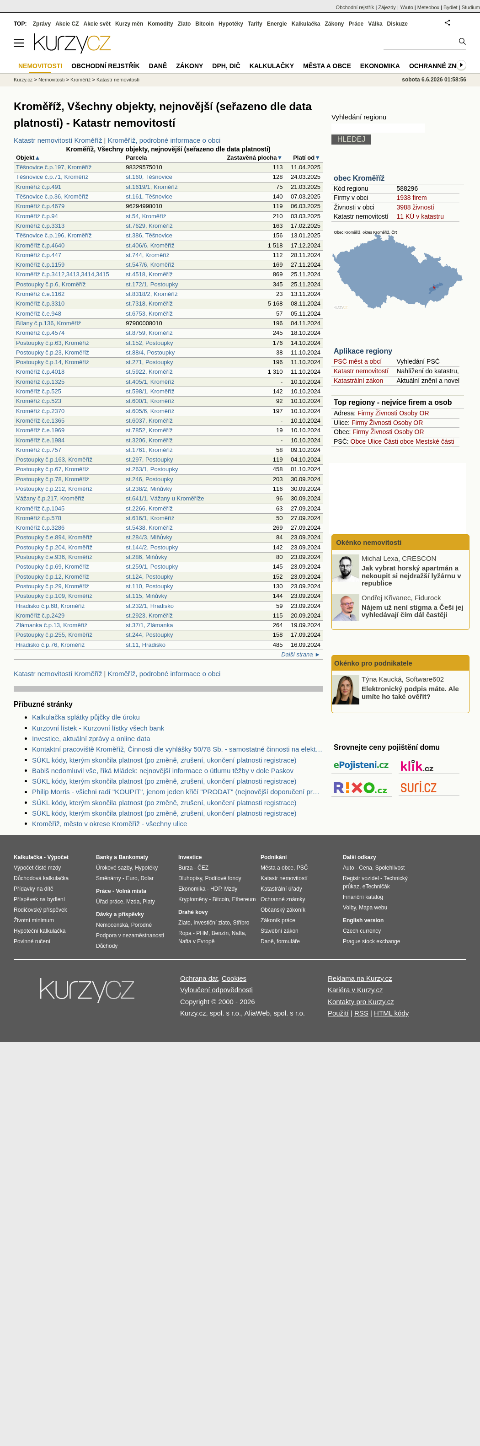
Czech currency (362, 931)
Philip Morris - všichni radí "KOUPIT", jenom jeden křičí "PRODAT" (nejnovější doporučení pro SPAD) (177, 792)
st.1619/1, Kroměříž (151, 186)
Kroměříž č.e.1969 (40, 430)
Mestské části (435, 441)
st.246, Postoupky (149, 479)
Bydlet (450, 7)
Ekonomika (380, 66)
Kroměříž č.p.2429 (40, 615)
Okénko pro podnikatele (373, 663)
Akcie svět (97, 24)
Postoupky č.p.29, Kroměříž (52, 586)
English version (363, 920)
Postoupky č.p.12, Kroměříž (52, 576)
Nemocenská (112, 925)
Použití (338, 1013)
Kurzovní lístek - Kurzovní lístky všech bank (98, 728)
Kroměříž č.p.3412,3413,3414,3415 (62, 274)
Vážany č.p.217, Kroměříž (50, 498)
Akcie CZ (67, 24)
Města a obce (327, 66)
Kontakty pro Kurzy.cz (361, 1001)
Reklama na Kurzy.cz (360, 978)
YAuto (406, 7)
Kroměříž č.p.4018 (40, 371)
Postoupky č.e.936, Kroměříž (54, 557)
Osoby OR (414, 413)
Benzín (220, 933)
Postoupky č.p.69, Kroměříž (52, 566)
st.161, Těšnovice (149, 196)
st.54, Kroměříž (146, 216)
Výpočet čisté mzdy (37, 868)
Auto (348, 868)
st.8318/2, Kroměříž (151, 293)
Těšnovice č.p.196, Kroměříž (53, 235)
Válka (375, 24)
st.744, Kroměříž (147, 255)
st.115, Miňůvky (146, 595)
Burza (185, 868)
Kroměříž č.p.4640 (40, 245)
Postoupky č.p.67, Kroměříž (52, 469)
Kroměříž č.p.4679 (40, 206)
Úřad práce (109, 901)
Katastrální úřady (281, 889)
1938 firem (411, 197)
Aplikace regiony (363, 351)
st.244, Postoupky (149, 634)
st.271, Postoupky (149, 362)
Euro (131, 878)
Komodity (160, 24)
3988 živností (415, 207)
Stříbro (241, 922)
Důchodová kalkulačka (41, 878)
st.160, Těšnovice (149, 176)
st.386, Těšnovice (149, 235)
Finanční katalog (363, 897)
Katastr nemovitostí (361, 371)
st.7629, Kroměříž (149, 225)
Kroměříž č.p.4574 (40, 332)
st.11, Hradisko (145, 644)
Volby (349, 907)
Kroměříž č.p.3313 (40, 225)
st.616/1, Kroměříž (150, 518)
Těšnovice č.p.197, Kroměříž (53, 167)
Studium (471, 7)
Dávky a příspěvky (120, 914)
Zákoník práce (278, 920)
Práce (356, 24)
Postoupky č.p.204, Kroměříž (54, 547)
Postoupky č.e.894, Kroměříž (54, 537)
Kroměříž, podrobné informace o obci (164, 140)
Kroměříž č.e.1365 (40, 420)
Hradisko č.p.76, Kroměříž (50, 644)
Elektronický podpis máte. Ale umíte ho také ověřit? (410, 692)
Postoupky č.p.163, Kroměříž (54, 459)
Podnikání (274, 857)
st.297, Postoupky (149, 459)
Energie (277, 24)
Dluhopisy (190, 878)
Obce (358, 441)
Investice (190, 857)
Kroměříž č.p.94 (37, 216)
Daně (158, 66)
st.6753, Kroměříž (149, 313)
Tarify (255, 24)
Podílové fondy (223, 878)
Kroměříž (80, 79)
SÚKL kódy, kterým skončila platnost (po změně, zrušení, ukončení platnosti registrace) (164, 760)
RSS (361, 1013)
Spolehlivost (390, 868)
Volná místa (131, 891)
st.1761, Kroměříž (149, 449)
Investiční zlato (211, 922)
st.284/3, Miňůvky (149, 537)
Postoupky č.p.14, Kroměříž (52, 362)
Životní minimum (34, 920)
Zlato (184, 24)
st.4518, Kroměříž (149, 274)
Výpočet (58, 857)
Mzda (132, 901)
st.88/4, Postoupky (150, 352)
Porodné (141, 925)
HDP (215, 889)
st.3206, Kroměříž (149, 440)
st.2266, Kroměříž (149, 508)
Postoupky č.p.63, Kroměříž (52, 342)
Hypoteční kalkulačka (39, 931)
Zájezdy (387, 7)
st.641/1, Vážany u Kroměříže (165, 498)
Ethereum (244, 899)
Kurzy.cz (23, 79)
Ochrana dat (199, 978)
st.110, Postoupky (149, 586)
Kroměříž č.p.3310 (40, 303)
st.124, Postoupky (149, 576)
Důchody (106, 946)
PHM (202, 933)
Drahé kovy (193, 912)
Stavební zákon (280, 931)
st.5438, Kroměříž (149, 527)
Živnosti (386, 413)
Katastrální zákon (358, 380)
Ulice (375, 441)
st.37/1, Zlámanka (149, 625)
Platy (149, 901)
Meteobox (428, 7)
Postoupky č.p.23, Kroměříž (52, 352)
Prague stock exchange (371, 941)
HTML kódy (391, 1013)
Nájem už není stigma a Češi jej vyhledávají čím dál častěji (413, 610)
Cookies (234, 978)
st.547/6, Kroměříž (150, 264)
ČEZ (202, 868)
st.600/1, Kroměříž (150, 401)
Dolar (147, 878)
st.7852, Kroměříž (149, 430)
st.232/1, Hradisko (150, 605)
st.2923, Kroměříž (149, 615)
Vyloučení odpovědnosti (216, 990)
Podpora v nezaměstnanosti (130, 935)
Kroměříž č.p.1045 (40, 508)
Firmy (365, 413)
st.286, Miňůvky (146, 557)
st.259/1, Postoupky (152, 566)
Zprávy (42, 24)
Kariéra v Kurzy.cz (355, 990)
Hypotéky (231, 24)
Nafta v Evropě (196, 941)
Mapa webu (373, 907)
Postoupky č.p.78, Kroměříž (52, 479)
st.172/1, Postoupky (152, 284)
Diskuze (397, 24)
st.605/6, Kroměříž (150, 411)
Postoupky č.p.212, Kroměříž (54, 488)
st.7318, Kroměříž (149, 303)
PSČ (302, 868)
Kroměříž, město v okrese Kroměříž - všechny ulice (109, 824)
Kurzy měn (129, 24)
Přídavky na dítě (33, 889)
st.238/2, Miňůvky (149, 488)
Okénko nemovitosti (368, 542)
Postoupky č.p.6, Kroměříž (50, 284)
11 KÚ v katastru (420, 216)
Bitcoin (204, 24)
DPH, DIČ (226, 66)
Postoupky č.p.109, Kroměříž (54, 595)
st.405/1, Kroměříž (150, 381)
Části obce (399, 441)
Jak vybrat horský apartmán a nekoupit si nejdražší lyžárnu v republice (411, 575)
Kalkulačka (306, 24)
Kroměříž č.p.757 (38, 449)
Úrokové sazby (114, 868)
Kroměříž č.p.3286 (40, 527)
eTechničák (376, 886)
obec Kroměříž (359, 178)
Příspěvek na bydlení (39, 899)
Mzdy (231, 889)
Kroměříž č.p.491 (38, 186)
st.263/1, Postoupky (152, 469)
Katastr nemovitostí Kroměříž (58, 140)
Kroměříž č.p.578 (38, 518)
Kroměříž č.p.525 (38, 391)
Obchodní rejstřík (355, 7)
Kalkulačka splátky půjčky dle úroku (86, 717)
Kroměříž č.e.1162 (40, 293)
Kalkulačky (272, 66)
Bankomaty (133, 857)
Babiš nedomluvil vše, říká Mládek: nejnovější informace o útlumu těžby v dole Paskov (162, 770)
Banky (104, 857)
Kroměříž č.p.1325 (40, 381)
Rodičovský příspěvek (40, 910)
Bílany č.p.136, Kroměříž (48, 323)
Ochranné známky (442, 66)
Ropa (185, 933)
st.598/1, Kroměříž (150, 391)
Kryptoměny (193, 899)
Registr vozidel (361, 878)
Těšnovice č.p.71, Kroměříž (52, 176)
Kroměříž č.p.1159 (40, 264)
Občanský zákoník (283, 910)
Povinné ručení (32, 941)
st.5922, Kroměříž (149, 371)
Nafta (238, 933)
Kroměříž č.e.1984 (40, 440)
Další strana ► (300, 654)
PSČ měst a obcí (358, 361)
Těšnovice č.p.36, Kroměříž (52, 196)
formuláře (288, 941)
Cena (365, 868)
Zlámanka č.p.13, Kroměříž (51, 625)
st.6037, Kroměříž (149, 420)
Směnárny (108, 878)
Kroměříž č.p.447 (38, 255)
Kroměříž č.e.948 (38, 313)
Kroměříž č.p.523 (38, 401)
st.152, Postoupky (149, 342)
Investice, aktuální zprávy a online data (91, 738)
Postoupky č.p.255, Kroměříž (54, 634)
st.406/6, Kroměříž (150, 245)
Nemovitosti (51, 79)
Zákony (334, 24)
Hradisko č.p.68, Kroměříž (50, 605)
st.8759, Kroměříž (149, 332)
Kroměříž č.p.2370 (40, 411)
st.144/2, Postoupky (152, 547)
